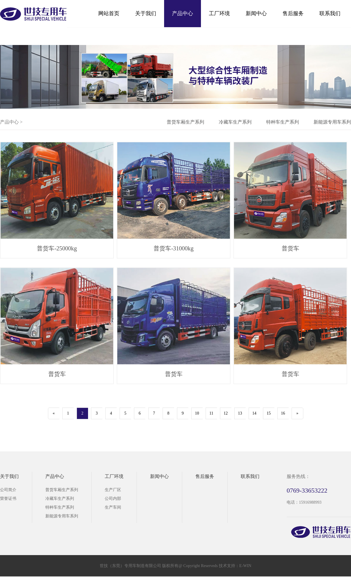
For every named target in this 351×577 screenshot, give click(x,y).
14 (254, 413)
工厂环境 (219, 13)
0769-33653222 (307, 490)
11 (211, 413)
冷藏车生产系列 (235, 121)
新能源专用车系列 (332, 121)
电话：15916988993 (304, 502)
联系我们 (329, 13)
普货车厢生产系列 (185, 121)
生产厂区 (113, 490)
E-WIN (245, 566)
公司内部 (113, 498)
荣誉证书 (8, 498)
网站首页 (108, 13)
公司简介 (8, 490)
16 (283, 413)
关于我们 (145, 13)
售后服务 (293, 13)
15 (269, 413)
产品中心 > (11, 121)
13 (240, 413)
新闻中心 (256, 13)
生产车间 (113, 507)
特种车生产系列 (282, 121)
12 (226, 413)
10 (197, 413)
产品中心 (182, 13)
